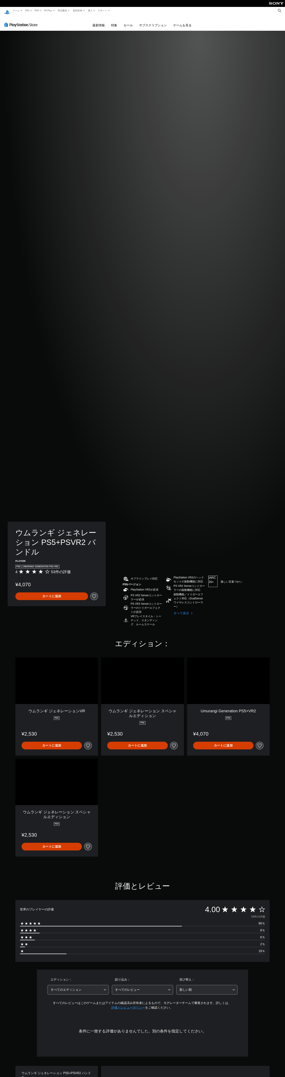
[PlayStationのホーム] (7, 10)
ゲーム (16, 10)
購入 (90, 10)
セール (128, 21)
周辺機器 (62, 10)
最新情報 (77, 10)
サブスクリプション (153, 21)
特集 (114, 21)
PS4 (37, 10)
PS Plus (48, 10)
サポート (102, 10)
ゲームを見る (182, 21)
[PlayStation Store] (22, 21)
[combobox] (78, 986)
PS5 (27, 10)
